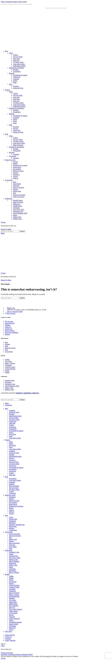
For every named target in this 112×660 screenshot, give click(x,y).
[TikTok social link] (30, 654)
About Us (8, 327)
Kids (6, 346)
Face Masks (17, 184)
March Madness (14, 561)
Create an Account (7, 653)
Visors (11, 517)
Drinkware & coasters (20, 165)
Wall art (15, 178)
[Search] (10, 231)
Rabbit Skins (13, 604)
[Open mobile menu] (3, 233)
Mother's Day (17, 219)
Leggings (16, 79)
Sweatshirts (17, 71)
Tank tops (16, 60)
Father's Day (17, 217)
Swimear (16, 86)
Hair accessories (14, 543)
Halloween (16, 204)
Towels (15, 176)
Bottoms (11, 73)
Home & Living (10, 348)
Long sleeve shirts (19, 64)
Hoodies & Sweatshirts (16, 68)
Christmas (16, 208)
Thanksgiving (17, 206)
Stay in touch (11, 313)
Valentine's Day (18, 211)
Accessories (9, 351)
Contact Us (8, 329)
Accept (3, 658)
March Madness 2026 (12, 386)
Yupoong (12, 617)
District (11, 583)
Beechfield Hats (14, 596)
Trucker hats (13, 519)
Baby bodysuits (18, 145)
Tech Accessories (18, 197)
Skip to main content (20, 2)
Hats (6, 350)
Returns (7, 334)
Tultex (11, 620)
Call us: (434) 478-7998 (14, 311)
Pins (14, 193)
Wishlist (7, 325)
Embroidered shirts (19, 66)
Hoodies (15, 69)
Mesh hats (12, 523)
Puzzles (15, 173)
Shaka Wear (13, 602)
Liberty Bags (13, 611)
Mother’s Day (9, 390)
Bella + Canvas (10, 363)
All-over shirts (18, 57)
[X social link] (8, 654)
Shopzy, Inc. (11, 308)
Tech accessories (14, 534)
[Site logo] (13, 48)
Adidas (7, 359)
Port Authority (13, 605)
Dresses (15, 128)
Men (6, 342)
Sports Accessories (19, 195)
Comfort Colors (10, 367)
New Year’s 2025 (14, 558)
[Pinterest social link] (19, 654)
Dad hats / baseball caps (17, 524)
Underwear (16, 77)
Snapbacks (12, 521)
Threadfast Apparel (15, 622)
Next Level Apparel (15, 609)
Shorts (15, 81)
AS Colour (8, 361)
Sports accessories (15, 536)
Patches (15, 189)
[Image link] (11, 304)
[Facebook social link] (4, 654)
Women (7, 344)
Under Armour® (14, 618)
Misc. (11, 84)
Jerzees (11, 615)
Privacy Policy (9, 330)
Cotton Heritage (10, 369)
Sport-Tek (12, 628)
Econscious (12, 582)
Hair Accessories (18, 187)
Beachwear (12, 571)
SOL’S (11, 629)
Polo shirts (16, 58)
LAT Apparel (13, 613)
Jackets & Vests (18, 88)
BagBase (12, 598)
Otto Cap (12, 607)
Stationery (16, 174)
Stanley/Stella (13, 624)
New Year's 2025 (18, 209)
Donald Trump (18, 200)
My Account (9, 321)
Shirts (11, 53)
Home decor (17, 167)
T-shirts (15, 55)
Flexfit (7, 370)
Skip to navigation (7, 2)
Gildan (7, 372)
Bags (14, 182)
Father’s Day (9, 388)
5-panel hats (13, 530)
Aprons (15, 162)
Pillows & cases (18, 171)
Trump (11, 554)
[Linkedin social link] (25, 654)
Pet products (17, 169)
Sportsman (12, 626)
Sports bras (16, 130)
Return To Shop (6, 229)
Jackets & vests (14, 412)
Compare (8, 638)
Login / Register (10, 640)
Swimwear (12, 156)
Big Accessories (14, 593)
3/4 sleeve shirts (18, 62)
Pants (15, 82)
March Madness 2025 (20, 213)
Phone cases (17, 191)
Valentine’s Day (10, 384)
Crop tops (16, 97)
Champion (8, 365)
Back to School (18, 202)
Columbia (12, 589)
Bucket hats (13, 526)
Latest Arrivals (10, 323)
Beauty (15, 163)
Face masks (13, 547)
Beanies (11, 528)
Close (2, 646)
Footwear (16, 186)
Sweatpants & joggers (20, 75)
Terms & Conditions (11, 332)
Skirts (15, 121)
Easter (15, 215)
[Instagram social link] (12, 654)
